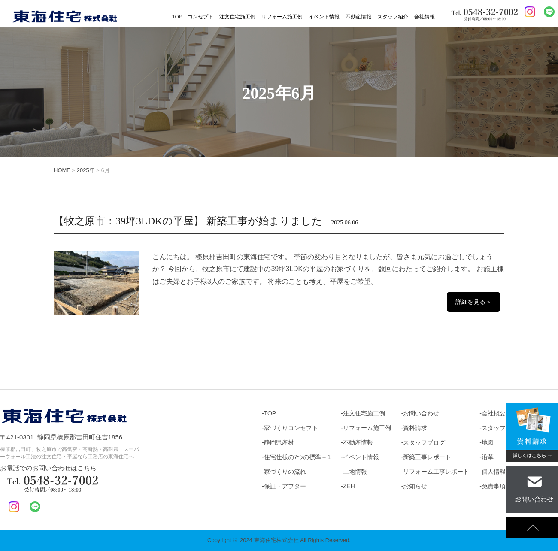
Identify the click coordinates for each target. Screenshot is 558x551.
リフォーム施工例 (282, 17)
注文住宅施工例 (237, 17)
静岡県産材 (279, 442)
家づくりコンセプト (291, 427)
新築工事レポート (427, 457)
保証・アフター (285, 486)
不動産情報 (358, 17)
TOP (177, 17)
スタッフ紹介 (392, 17)
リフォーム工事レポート (436, 471)
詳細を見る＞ (473, 301)
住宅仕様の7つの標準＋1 (297, 457)
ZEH (349, 486)
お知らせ (415, 486)
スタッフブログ (424, 442)
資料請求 (415, 427)
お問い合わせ (421, 413)
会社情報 (424, 17)
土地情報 (355, 471)
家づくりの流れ (285, 471)
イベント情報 (324, 17)
